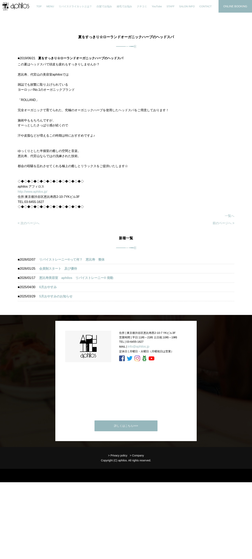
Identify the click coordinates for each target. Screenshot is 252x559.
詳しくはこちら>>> (126, 425)
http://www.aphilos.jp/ (32, 191)
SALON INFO (187, 6)
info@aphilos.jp (138, 346)
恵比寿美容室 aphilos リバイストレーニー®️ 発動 (77, 278)
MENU (50, 6)
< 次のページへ (28, 223)
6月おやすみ (48, 287)
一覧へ (229, 215)
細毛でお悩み (124, 6)
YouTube (157, 6)
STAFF (170, 6)
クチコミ (142, 6)
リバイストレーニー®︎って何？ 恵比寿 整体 (72, 259)
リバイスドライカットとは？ (75, 6)
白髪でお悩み (104, 6)
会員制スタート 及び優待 (58, 268)
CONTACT (205, 6)
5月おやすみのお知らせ (55, 296)
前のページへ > (223, 223)
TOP (39, 6)
